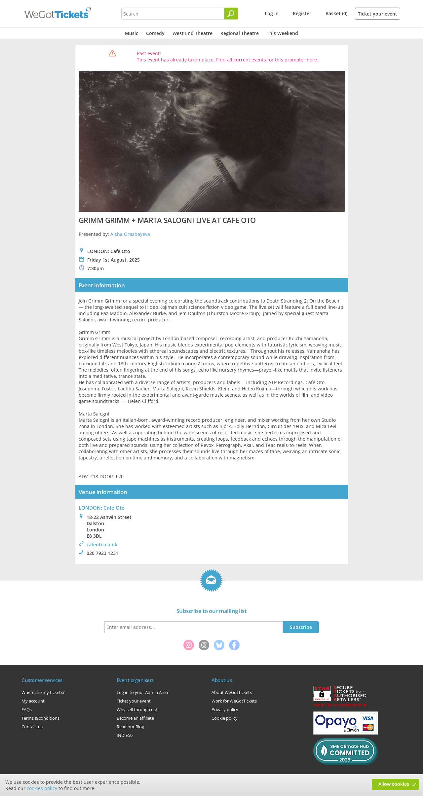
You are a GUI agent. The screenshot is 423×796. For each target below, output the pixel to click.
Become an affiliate (135, 718)
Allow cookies (393, 784)
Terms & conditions (40, 718)
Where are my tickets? (43, 692)
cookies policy (42, 788)
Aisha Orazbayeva (130, 234)
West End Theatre (192, 33)
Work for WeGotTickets (234, 701)
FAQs (26, 709)
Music (131, 33)
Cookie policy (225, 718)
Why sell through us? (137, 709)
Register (302, 13)
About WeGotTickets (232, 692)
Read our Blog (130, 727)
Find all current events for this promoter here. (267, 59)
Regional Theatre (239, 33)
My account (33, 701)
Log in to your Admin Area (142, 692)
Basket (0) (336, 13)
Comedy (155, 33)
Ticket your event (377, 14)
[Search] (231, 13)
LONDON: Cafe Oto (102, 507)
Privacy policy (225, 709)
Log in (272, 13)
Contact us (32, 727)
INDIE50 (125, 735)
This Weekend (282, 33)
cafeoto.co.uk (102, 544)
